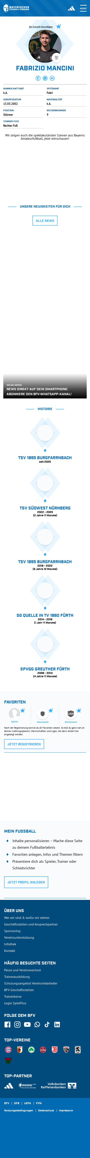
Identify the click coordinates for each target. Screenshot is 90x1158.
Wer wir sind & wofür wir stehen (26, 918)
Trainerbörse (13, 996)
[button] (38, 78)
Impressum (66, 1110)
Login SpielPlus (15, 1003)
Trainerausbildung (17, 977)
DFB (16, 1103)
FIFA (39, 1103)
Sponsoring (12, 931)
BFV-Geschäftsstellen (19, 990)
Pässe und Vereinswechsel (22, 970)
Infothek (10, 944)
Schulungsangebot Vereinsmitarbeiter (30, 983)
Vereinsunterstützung (19, 937)
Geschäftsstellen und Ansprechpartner (31, 924)
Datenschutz (46, 1110)
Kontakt (9, 951)
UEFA (27, 1103)
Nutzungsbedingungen (18, 1110)
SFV (6, 1103)
